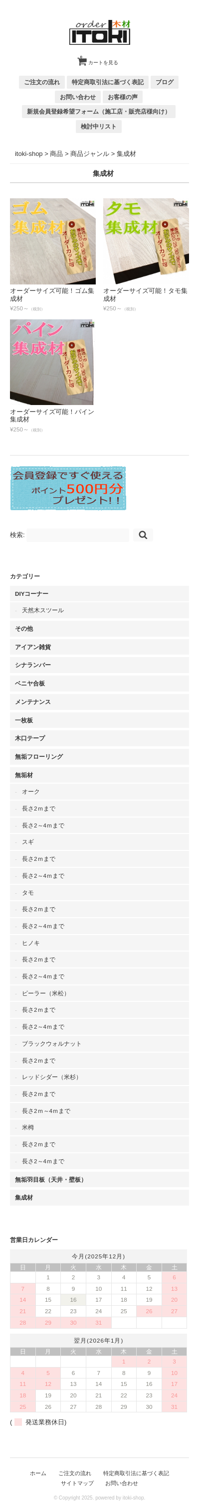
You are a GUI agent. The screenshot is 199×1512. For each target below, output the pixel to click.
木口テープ (30, 738)
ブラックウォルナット (52, 1043)
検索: (17, 535)
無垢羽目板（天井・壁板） (51, 1179)
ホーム (38, 1473)
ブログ (165, 82)
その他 (24, 628)
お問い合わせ (78, 97)
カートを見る (99, 58)
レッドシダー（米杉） (52, 1077)
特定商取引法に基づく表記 (108, 82)
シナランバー (33, 665)
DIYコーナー (31, 593)
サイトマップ (77, 1483)
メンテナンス (33, 701)
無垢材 (24, 775)
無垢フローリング (39, 756)
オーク (31, 791)
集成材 (24, 1197)
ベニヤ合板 (30, 683)
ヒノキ (31, 943)
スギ (28, 841)
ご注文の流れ (42, 82)
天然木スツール (43, 610)
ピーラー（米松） (46, 993)
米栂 (28, 1127)
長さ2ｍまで (38, 808)
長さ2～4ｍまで (43, 825)
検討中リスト (99, 126)
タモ (28, 892)
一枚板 (24, 720)
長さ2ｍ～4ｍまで (46, 1110)
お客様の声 (123, 97)
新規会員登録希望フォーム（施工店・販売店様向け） (99, 111)
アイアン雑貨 (33, 647)
